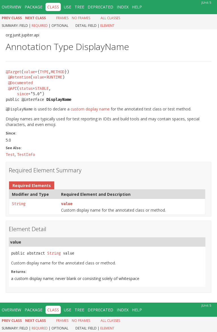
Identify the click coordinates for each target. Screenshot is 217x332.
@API (12, 88)
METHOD (57, 72)
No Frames (81, 18)
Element (107, 25)
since (22, 94)
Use (67, 7)
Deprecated (100, 7)
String (18, 203)
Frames (62, 18)
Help (137, 7)
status (26, 88)
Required (40, 25)
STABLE (42, 88)
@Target (13, 72)
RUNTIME (54, 77)
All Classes (110, 18)
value (29, 72)
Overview (11, 7)
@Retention (19, 77)
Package (33, 7)
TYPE (44, 72)
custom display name (90, 109)
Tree (79, 7)
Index (123, 7)
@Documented (20, 83)
